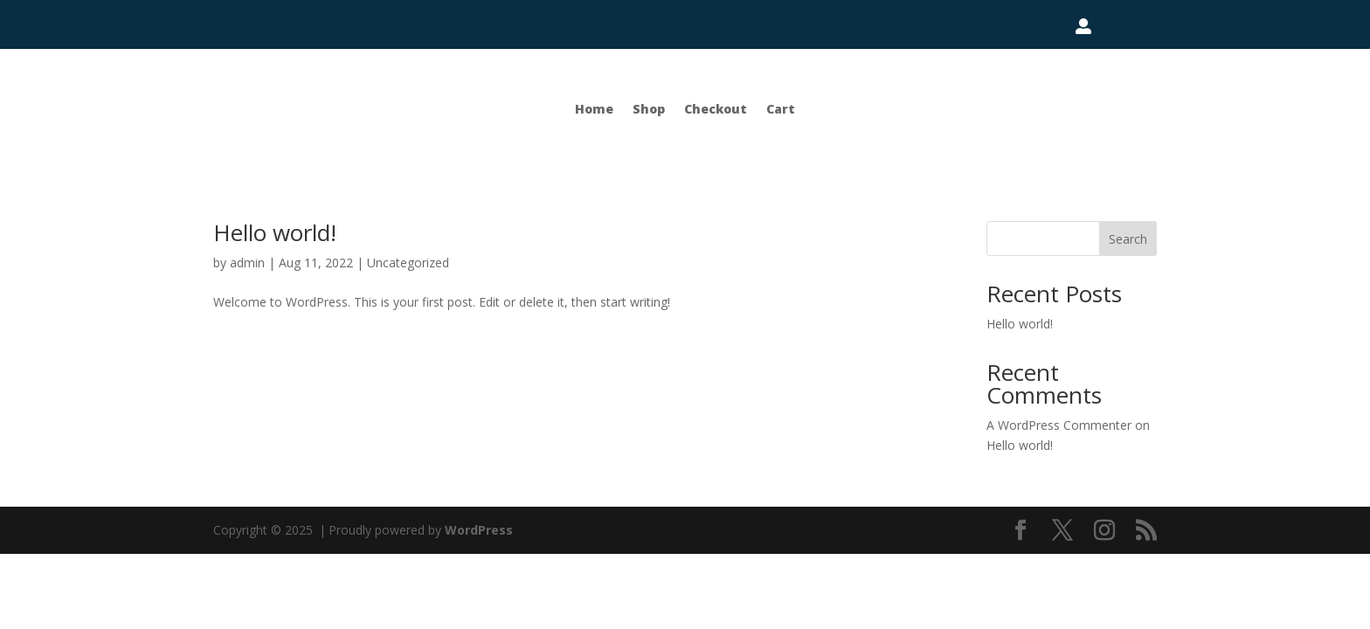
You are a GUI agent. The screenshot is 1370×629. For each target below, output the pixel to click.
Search (1128, 239)
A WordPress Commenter (1058, 425)
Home (594, 108)
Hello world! (274, 232)
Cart (780, 108)
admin (247, 262)
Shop (649, 108)
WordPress (479, 530)
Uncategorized (408, 262)
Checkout (715, 108)
